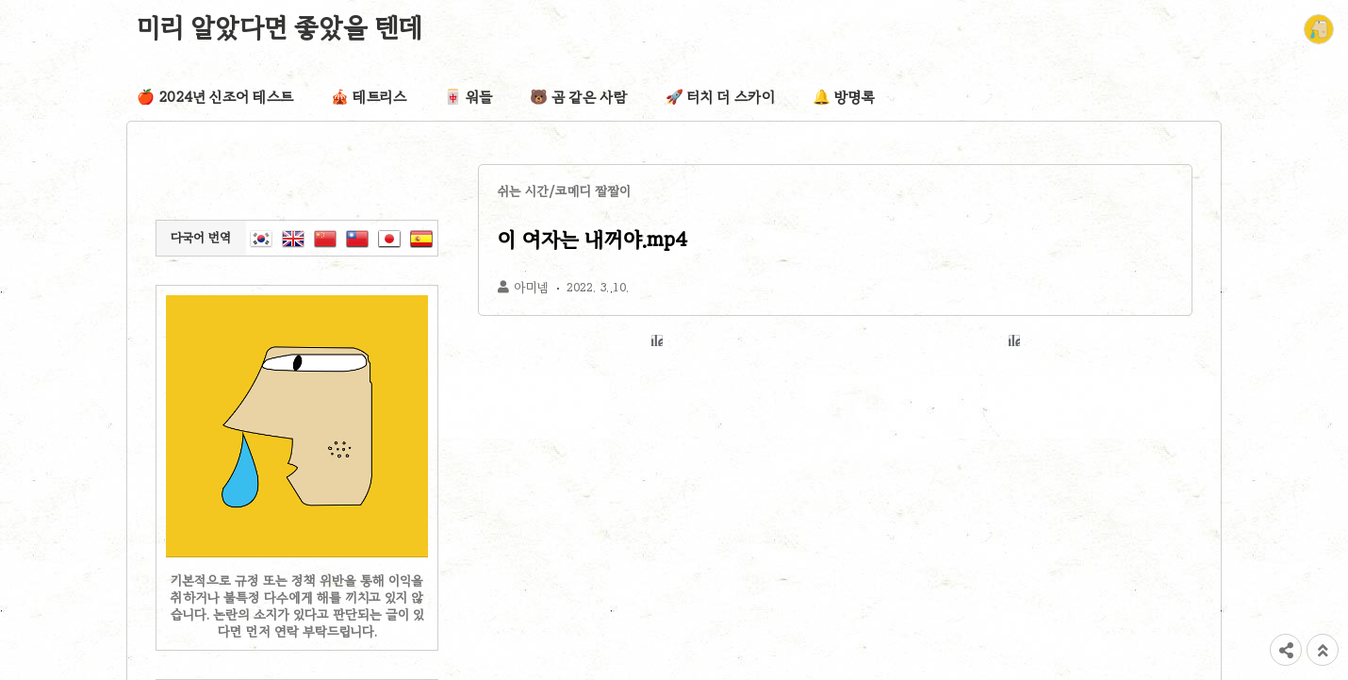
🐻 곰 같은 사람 (579, 97)
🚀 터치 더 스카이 (720, 97)
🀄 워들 (468, 97)
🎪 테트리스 (368, 97)
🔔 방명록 (844, 97)
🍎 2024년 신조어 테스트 (215, 97)
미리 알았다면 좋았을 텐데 (280, 27)
